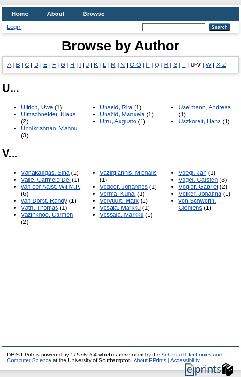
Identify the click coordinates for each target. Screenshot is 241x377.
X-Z (221, 64)
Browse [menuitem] (94, 13)
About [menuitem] (55, 13)
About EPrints (150, 360)
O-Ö (135, 64)
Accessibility (185, 360)
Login (14, 26)
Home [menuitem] (20, 13)
